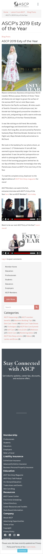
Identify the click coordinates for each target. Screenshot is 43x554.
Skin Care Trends (10, 323)
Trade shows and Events (12, 485)
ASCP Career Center (11, 496)
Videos (28, 336)
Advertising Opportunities (13, 521)
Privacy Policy (8, 531)
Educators (9, 284)
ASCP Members (11, 292)
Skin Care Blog (9, 489)
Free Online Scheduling (12, 500)
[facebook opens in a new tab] (5, 535)
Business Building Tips (23, 320)
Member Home (11, 267)
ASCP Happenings (11, 317)
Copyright (7, 528)
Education (9, 271)
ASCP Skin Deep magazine (25, 179)
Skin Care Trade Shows (29, 323)
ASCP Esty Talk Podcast (12, 478)
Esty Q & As (22, 330)
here (7, 194)
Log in (4, 259)
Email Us (6, 538)
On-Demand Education (12, 482)
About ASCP (8, 517)
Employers (9, 288)
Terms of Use (8, 524)
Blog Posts (31, 12)
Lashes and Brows (11, 339)
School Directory (10, 503)
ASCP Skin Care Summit (29, 326)
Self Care (10, 330)
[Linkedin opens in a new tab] (10, 535)
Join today (31, 194)
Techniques (11, 326)
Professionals (10, 275)
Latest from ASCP (18, 12)
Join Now (10, 299)
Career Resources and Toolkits (15, 506)
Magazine (13, 475)
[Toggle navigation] (38, 4)
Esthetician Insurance (12, 460)
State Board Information (13, 510)
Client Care (11, 333)
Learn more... (31, 547)
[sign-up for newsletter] (21, 390)
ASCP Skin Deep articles (13, 336)
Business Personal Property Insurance (18, 467)
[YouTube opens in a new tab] (18, 535)
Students (8, 279)
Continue (22, 551)
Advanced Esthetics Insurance (15, 464)
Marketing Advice (26, 333)
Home (5, 12)
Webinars (34, 330)
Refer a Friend (8, 453)
